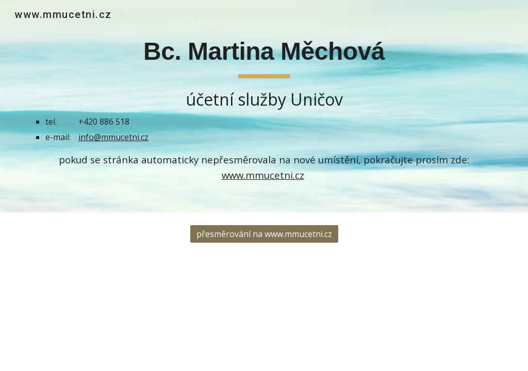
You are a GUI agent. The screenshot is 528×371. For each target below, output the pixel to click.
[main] (264, 106)
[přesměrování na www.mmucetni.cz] (264, 234)
